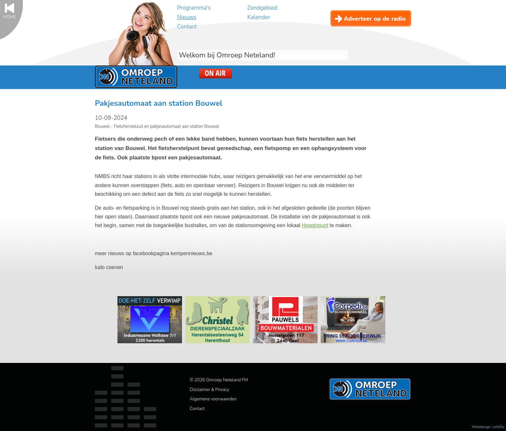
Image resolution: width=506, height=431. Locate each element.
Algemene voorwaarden (213, 399)
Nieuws (186, 17)
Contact (187, 26)
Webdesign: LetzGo (488, 426)
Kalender (258, 17)
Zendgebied (262, 8)
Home (9, 16)
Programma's (194, 8)
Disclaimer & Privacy (209, 389)
